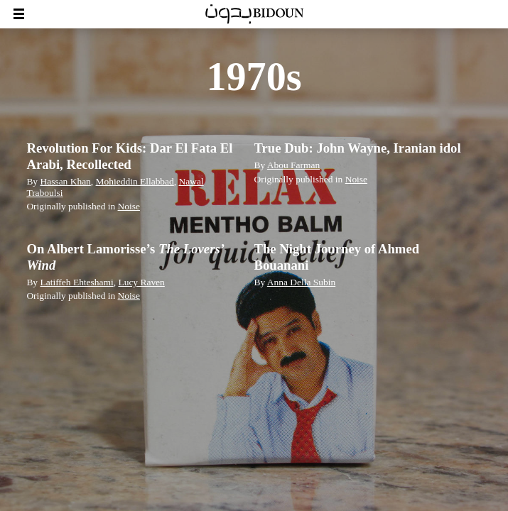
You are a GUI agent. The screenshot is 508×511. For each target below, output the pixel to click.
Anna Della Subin (301, 282)
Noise (129, 206)
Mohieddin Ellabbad (135, 181)
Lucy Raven (141, 282)
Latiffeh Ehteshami (76, 282)
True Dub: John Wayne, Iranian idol (357, 148)
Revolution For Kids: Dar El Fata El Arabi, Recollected (129, 156)
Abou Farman (293, 165)
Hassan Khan (65, 181)
